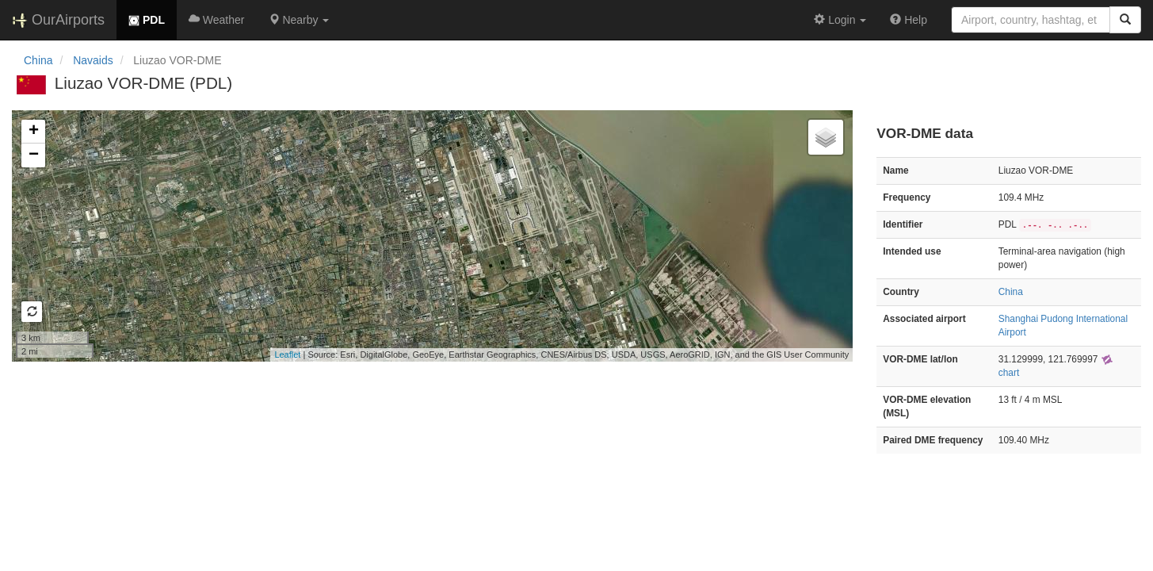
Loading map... (430, 235)
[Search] (1125, 19)
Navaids (93, 60)
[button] (299, 20)
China (38, 60)
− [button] (34, 155)
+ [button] (34, 132)
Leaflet (287, 354)
